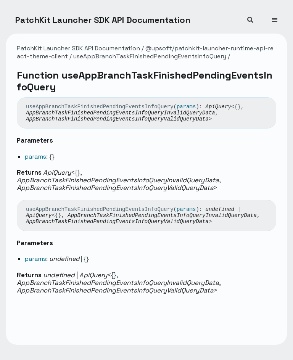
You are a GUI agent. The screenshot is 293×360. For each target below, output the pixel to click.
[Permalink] (217, 119)
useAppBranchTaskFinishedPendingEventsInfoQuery (149, 56)
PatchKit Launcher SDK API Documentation (102, 19)
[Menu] (279, 16)
